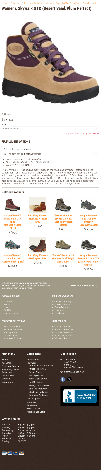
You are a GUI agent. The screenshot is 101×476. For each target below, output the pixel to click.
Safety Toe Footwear (39, 385)
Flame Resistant (62, 307)
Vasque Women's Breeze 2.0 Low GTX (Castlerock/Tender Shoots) (88, 260)
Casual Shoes (10, 335)
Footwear (31, 363)
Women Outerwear (63, 329)
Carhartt (8, 301)
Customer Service (10, 366)
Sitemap (6, 378)
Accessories (33, 359)
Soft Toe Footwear (38, 388)
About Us (6, 363)
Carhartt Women (62, 326)
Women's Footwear (38, 395)
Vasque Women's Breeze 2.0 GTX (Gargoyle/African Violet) (63, 220)
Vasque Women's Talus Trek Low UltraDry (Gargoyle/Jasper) (88, 220)
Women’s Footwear (13, 338)
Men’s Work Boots (13, 326)
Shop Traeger (33, 408)
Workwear (32, 405)
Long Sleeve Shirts (63, 332)
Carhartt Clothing (62, 301)
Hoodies (58, 310)
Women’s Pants (62, 338)
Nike (6, 307)
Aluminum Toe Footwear (41, 365)
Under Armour (11, 313)
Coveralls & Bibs (62, 304)
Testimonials (8, 375)
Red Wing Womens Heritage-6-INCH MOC (38, 218)
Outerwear (32, 402)
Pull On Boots (35, 382)
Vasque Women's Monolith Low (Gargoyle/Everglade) (13, 258)
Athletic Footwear (37, 369)
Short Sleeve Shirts (63, 335)
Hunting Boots (11, 332)
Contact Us (7, 382)
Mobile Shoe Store (36, 412)
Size (4, 124)
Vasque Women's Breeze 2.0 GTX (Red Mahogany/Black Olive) (13, 222)
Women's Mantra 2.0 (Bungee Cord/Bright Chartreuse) (63, 258)
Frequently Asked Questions (10, 370)
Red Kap (8, 310)
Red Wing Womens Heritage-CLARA (38, 257)
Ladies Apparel (34, 398)
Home (5, 359)
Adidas (7, 304)
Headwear (59, 313)
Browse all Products (84, 285)
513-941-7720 (78, 372)
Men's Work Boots (38, 378)
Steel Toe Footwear (13, 329)
